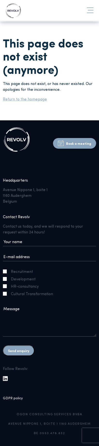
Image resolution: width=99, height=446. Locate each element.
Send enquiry (18, 350)
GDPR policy (13, 398)
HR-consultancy (23, 286)
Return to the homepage (25, 98)
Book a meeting (74, 143)
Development (21, 278)
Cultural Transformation (30, 293)
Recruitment (20, 271)
